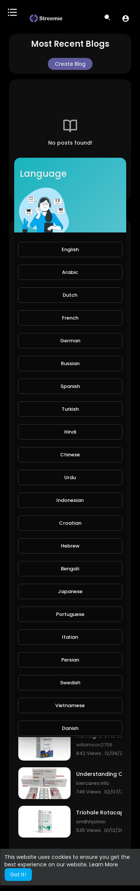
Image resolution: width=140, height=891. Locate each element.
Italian (70, 637)
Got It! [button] (18, 874)
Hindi (70, 431)
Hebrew (70, 545)
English (70, 249)
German (70, 340)
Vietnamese (70, 705)
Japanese (70, 591)
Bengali (70, 568)
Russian (70, 363)
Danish (70, 728)
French (70, 317)
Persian (70, 659)
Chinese (70, 454)
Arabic (70, 272)
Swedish (70, 682)
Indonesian (70, 500)
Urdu (70, 477)
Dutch (70, 295)
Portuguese (70, 614)
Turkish (70, 409)
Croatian (70, 523)
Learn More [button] (103, 864)
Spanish (70, 386)
